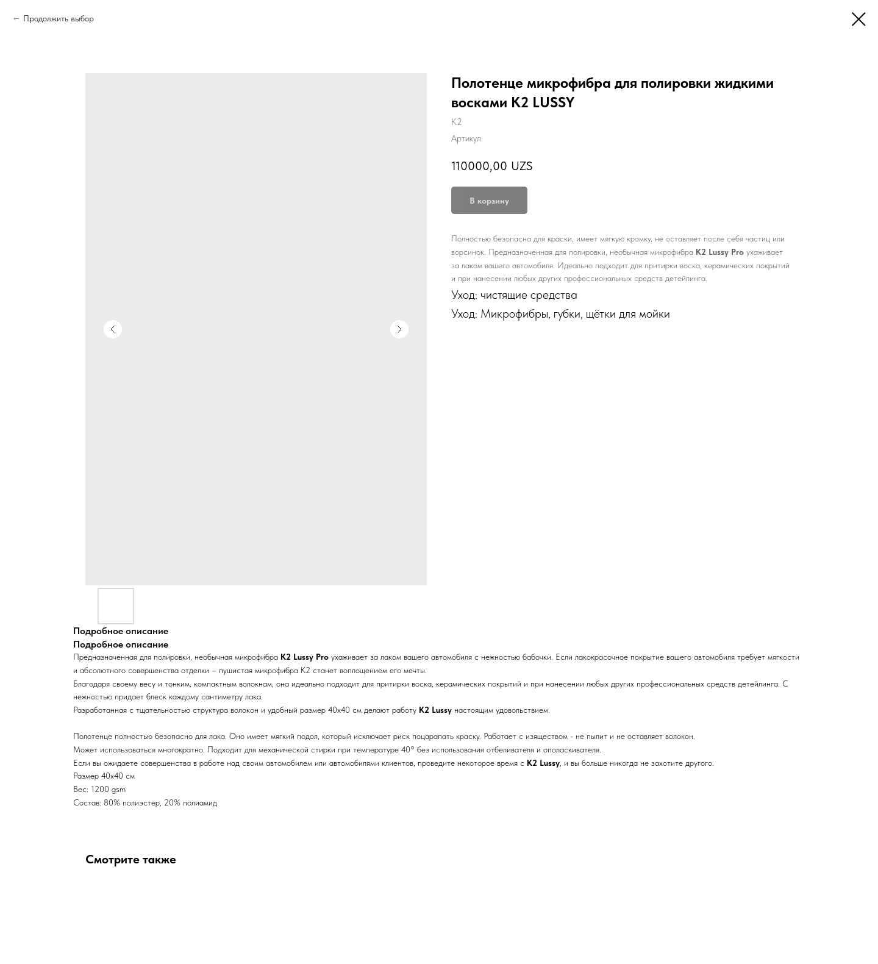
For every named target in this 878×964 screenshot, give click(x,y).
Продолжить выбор (58, 18)
